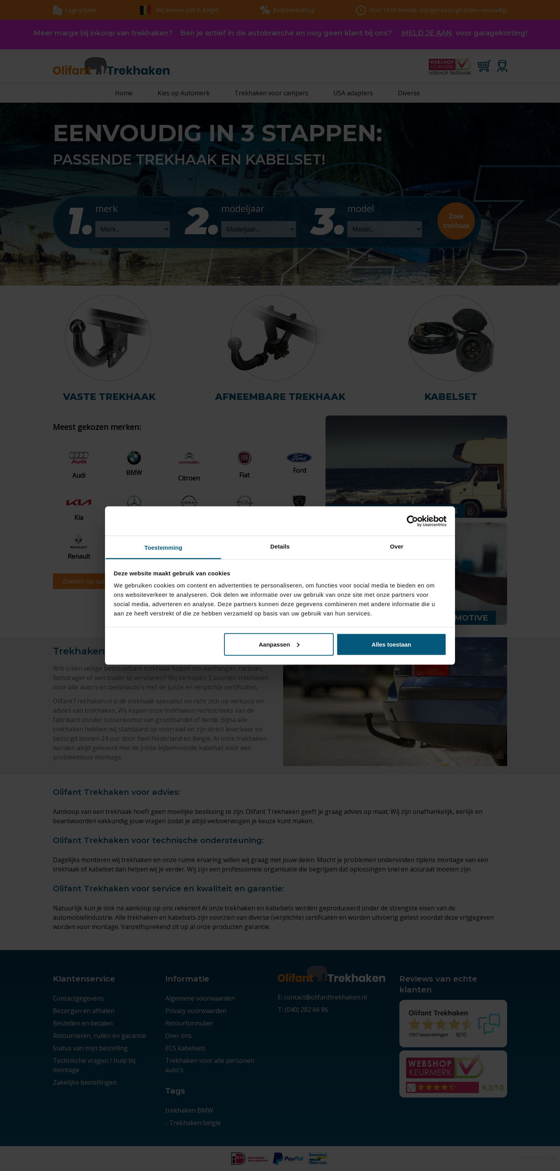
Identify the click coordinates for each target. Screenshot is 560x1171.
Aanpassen (279, 644)
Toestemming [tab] (163, 547)
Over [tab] (397, 546)
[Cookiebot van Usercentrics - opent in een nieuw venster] (412, 521)
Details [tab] (280, 546)
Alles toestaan (391, 644)
